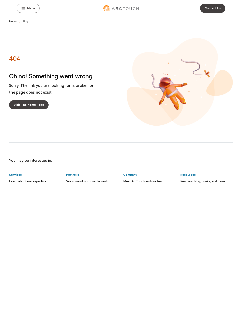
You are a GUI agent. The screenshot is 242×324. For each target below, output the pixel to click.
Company (130, 174)
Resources (188, 174)
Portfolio (72, 174)
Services (15, 174)
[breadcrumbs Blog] (25, 21)
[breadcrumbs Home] (12, 21)
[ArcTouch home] (121, 8)
